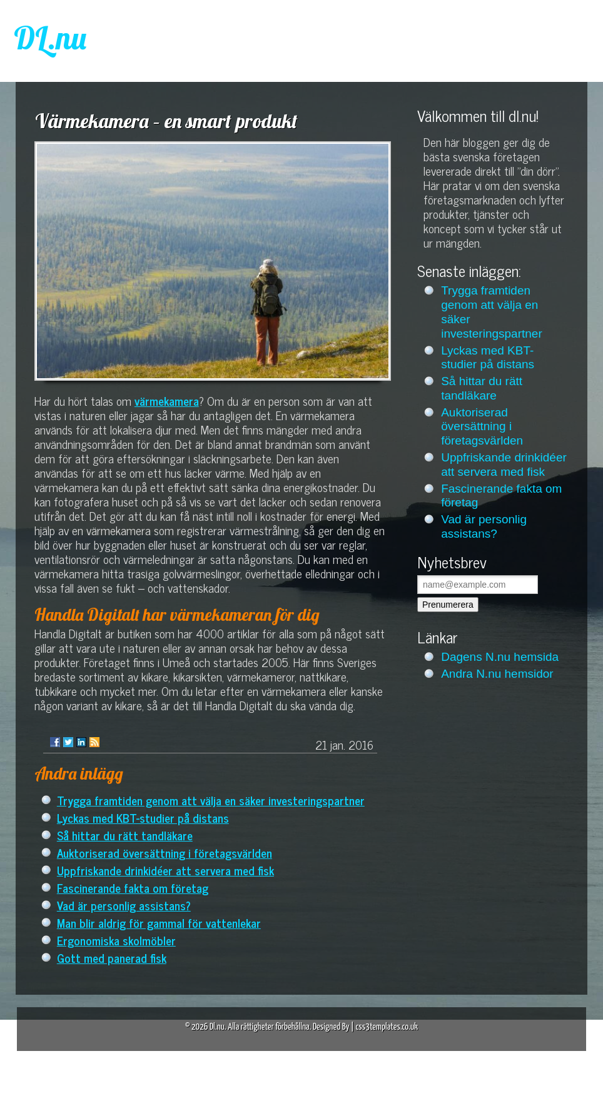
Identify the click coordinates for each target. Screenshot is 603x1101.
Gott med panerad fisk (111, 957)
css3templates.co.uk (386, 1027)
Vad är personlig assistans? (124, 905)
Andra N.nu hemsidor (497, 673)
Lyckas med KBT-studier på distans (143, 817)
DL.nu (50, 38)
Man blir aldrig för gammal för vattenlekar (159, 922)
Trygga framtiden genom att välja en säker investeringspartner (211, 800)
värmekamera (166, 400)
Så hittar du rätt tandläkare (125, 835)
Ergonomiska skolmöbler (116, 940)
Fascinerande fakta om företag (132, 887)
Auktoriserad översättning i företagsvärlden (164, 852)
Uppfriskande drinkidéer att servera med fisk (165, 870)
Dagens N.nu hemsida (500, 656)
